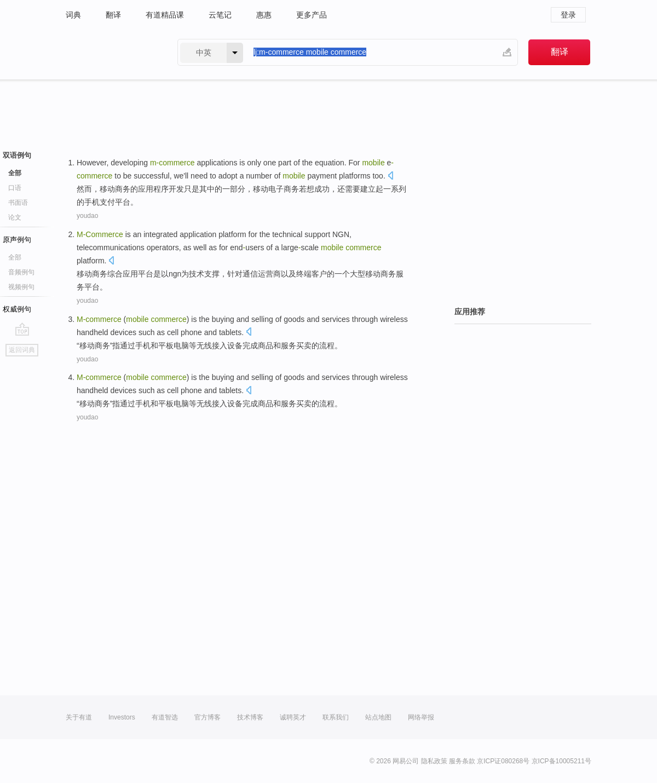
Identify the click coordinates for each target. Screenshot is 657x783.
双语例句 (17, 155)
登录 (568, 14)
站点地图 (378, 717)
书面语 (18, 202)
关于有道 (79, 717)
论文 (14, 217)
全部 (14, 173)
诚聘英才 (293, 717)
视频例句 (21, 287)
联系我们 (335, 717)
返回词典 (22, 350)
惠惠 (264, 14)
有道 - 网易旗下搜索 (110, 52)
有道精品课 (165, 14)
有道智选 (165, 717)
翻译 (113, 14)
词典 (73, 14)
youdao (87, 216)
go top (22, 329)
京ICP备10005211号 (561, 761)
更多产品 (311, 14)
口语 (14, 188)
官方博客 (207, 717)
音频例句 (21, 272)
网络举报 (421, 717)
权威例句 (17, 309)
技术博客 (250, 717)
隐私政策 (434, 761)
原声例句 (17, 239)
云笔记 (220, 14)
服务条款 (462, 761)
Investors (121, 717)
